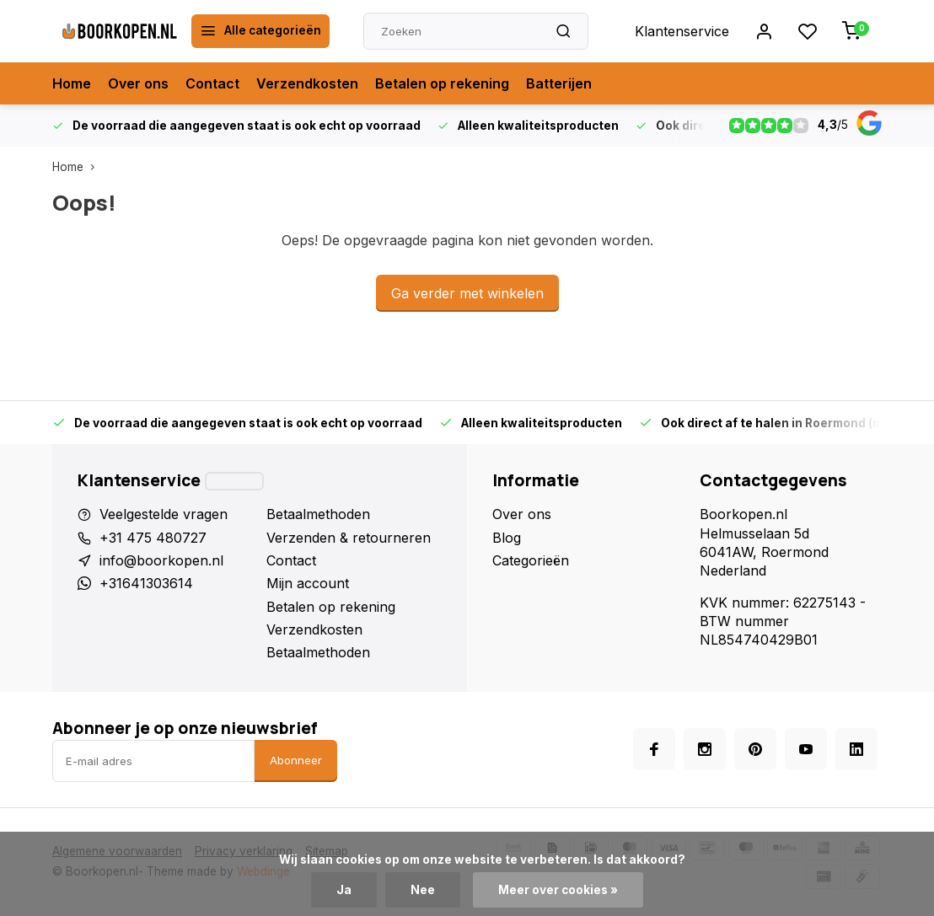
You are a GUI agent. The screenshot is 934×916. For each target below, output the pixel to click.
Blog (506, 537)
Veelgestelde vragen (163, 514)
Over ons (138, 83)
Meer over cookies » (558, 890)
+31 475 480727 (153, 537)
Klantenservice (682, 31)
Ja (344, 890)
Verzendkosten (307, 83)
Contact (212, 83)
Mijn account (307, 583)
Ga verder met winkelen (467, 293)
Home (71, 83)
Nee (423, 890)
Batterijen (559, 83)
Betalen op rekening (442, 83)
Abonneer (296, 760)
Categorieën (530, 560)
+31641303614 (146, 583)
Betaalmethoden (318, 514)
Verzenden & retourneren (348, 537)
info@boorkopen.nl (161, 560)
